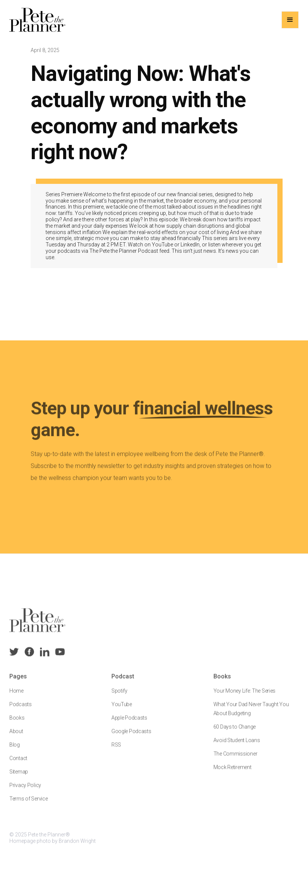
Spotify (119, 696)
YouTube (121, 709)
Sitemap (18, 777)
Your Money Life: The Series (244, 696)
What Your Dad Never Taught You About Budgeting (251, 713)
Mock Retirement (232, 772)
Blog (14, 750)
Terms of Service (28, 804)
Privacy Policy (25, 790)
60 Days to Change (234, 732)
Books (17, 723)
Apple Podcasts (129, 723)
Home (16, 696)
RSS (116, 750)
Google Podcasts (131, 736)
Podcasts (20, 709)
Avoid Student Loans (236, 745)
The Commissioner (235, 759)
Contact (18, 763)
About (16, 736)
